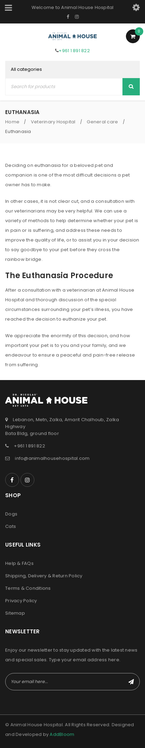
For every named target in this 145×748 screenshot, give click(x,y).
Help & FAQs (19, 563)
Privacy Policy (21, 600)
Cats (10, 526)
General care (102, 122)
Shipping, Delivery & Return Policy (44, 575)
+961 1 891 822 (74, 50)
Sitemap (15, 613)
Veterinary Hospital (53, 122)
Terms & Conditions (28, 588)
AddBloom (62, 734)
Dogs (11, 514)
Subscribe (131, 681)
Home (12, 122)
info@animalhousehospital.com (52, 458)
